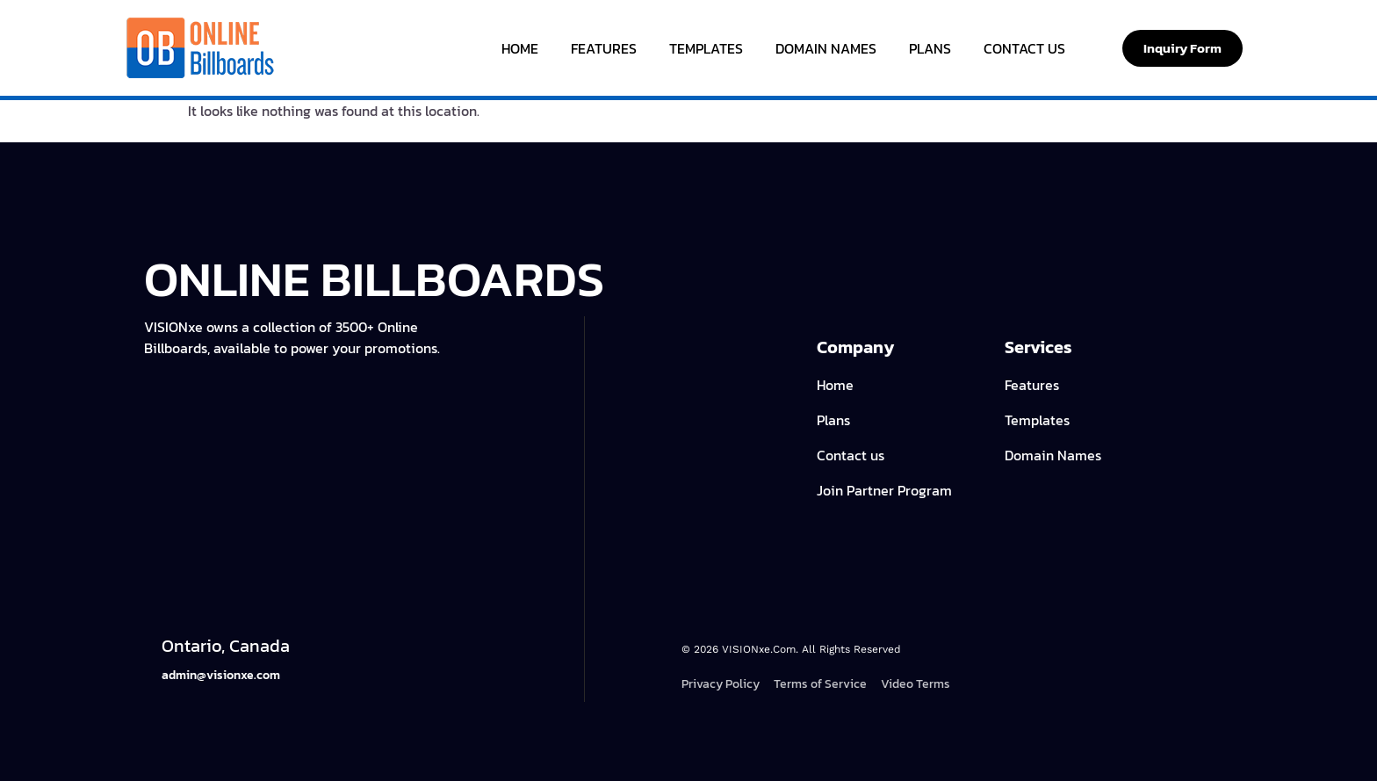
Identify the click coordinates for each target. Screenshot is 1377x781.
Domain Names (825, 48)
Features (604, 48)
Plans (930, 48)
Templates (706, 48)
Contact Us (1024, 48)
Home (519, 48)
